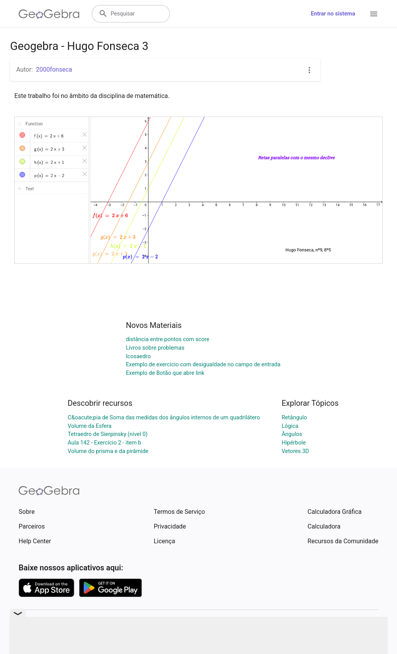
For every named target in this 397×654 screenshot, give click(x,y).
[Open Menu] (373, 14)
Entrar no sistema (333, 13)
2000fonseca (54, 69)
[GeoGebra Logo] (49, 14)
